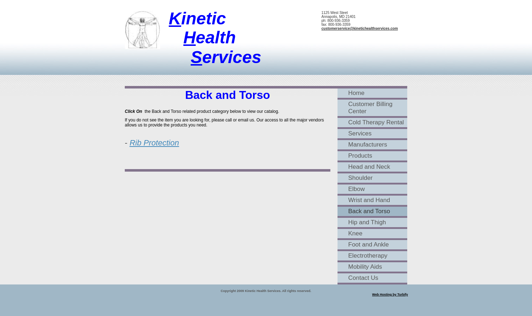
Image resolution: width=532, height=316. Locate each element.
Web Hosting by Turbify (390, 294)
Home (356, 93)
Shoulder (360, 177)
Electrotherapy (368, 255)
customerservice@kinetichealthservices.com (359, 28)
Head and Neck (369, 166)
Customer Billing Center (370, 108)
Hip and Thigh (367, 222)
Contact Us (363, 277)
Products (360, 155)
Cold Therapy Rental (376, 122)
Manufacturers (367, 144)
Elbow (356, 189)
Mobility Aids (365, 266)
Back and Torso (369, 211)
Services (359, 133)
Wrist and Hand (369, 200)
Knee (355, 233)
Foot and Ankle (368, 244)
